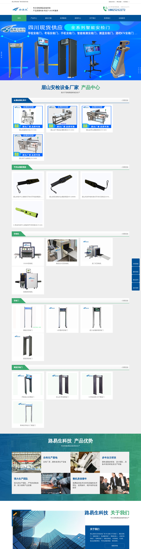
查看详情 (115, 385)
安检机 (26, 520)
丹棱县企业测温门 (25, 265)
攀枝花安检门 (44, 505)
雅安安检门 (76, 508)
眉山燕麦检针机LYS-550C (26, 126)
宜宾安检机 (123, 508)
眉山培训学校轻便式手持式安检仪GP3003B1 (85, 161)
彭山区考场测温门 (55, 265)
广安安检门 (114, 508)
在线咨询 (114, 419)
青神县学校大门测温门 (115, 265)
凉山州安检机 (25, 508)
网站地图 (119, 1)
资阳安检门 (57, 508)
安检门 (44, 520)
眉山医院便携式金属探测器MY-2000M (55, 161)
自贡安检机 (34, 505)
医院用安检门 (115, 230)
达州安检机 (85, 508)
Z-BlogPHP (113, 546)
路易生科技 (112, 1)
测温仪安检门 (25, 230)
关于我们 (92, 18)
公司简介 (14, 520)
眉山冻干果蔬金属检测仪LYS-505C (56, 126)
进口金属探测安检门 (85, 230)
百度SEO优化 (95, 508)
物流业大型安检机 (55, 196)
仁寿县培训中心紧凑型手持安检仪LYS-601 (115, 161)
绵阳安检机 (72, 505)
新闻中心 (78, 18)
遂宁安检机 (91, 505)
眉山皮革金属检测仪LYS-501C (85, 126)
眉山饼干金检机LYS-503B (115, 126)
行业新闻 (65, 523)
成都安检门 (24, 505)
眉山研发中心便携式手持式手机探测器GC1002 (25, 161)
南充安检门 (119, 505)
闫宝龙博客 (105, 508)
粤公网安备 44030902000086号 (94, 546)
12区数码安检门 (55, 230)
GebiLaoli (125, 546)
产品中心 (34, 18)
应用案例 (63, 18)
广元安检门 (82, 505)
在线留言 (122, 18)
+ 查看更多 (124, 100)
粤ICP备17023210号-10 (77, 546)
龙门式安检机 (85, 196)
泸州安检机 (54, 505)
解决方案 (48, 18)
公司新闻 (65, 520)
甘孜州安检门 (36, 508)
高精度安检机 (115, 196)
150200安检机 (25, 196)
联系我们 (125, 1)
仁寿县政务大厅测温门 (85, 265)
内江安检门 (100, 505)
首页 (19, 18)
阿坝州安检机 (47, 508)
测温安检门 (27, 523)
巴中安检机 (66, 508)
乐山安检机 (110, 505)
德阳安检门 (63, 505)
